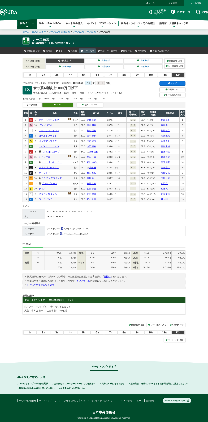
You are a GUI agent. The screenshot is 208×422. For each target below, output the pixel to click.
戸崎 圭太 (91, 120)
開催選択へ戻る (175, 61)
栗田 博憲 (165, 162)
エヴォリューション (49, 146)
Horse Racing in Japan (177, 400)
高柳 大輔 (165, 146)
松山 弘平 (91, 199)
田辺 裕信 (91, 141)
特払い (107, 276)
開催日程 (126, 50)
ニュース (150, 3)
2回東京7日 (65, 60)
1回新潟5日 (143, 60)
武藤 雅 (92, 167)
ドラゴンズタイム (48, 194)
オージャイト (45, 173)
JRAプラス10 (83, 280)
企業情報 (172, 3)
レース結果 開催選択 (59, 31)
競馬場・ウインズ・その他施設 (138, 25)
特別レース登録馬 (107, 50)
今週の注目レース (159, 50)
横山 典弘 (91, 173)
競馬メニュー (27, 25)
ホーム (26, 31)
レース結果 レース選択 (84, 31)
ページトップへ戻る (175, 340)
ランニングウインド (52, 178)
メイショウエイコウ (49, 130)
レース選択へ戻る (174, 66)
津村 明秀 (91, 125)
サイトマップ (45, 400)
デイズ (42, 188)
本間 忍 (164, 183)
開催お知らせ (32, 50)
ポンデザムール (49, 183)
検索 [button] (202, 12)
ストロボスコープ (51, 151)
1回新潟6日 (143, 66)
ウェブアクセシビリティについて (96, 400)
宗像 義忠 (165, 136)
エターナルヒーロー (52, 162)
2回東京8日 (65, 66)
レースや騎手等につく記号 (40, 284)
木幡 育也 (93, 152)
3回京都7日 (104, 60)
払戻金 (72, 50)
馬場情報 (140, 50)
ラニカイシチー (47, 199)
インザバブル (45, 125)
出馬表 (47, 50)
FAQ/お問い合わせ (27, 400)
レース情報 (196, 3)
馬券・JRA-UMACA (50, 25)
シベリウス (44, 157)
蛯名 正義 (91, 130)
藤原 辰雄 (165, 157)
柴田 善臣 (91, 189)
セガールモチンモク (49, 120)
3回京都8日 (104, 66)
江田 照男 (91, 194)
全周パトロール (90, 105)
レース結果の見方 (172, 95)
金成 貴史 (165, 141)
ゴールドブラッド (48, 135)
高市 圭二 (165, 167)
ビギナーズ (180, 12)
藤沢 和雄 (165, 152)
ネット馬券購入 (74, 25)
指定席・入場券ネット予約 (173, 25)
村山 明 (164, 199)
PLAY (58, 105)
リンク (57, 400)
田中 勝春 (91, 136)
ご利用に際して (71, 400)
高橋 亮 (164, 189)
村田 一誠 (91, 157)
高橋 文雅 (165, 194)
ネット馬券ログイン (156, 12)
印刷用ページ (172, 89)
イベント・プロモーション (101, 25)
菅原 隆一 (91, 178)
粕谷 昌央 (165, 120)
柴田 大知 (91, 183)
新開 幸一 (165, 125)
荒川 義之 (165, 130)
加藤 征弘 (165, 173)
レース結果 (87, 50)
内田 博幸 (91, 146)
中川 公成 (165, 178)
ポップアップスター (49, 141)
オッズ (60, 50)
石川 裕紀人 (92, 162)
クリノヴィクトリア (49, 167)
